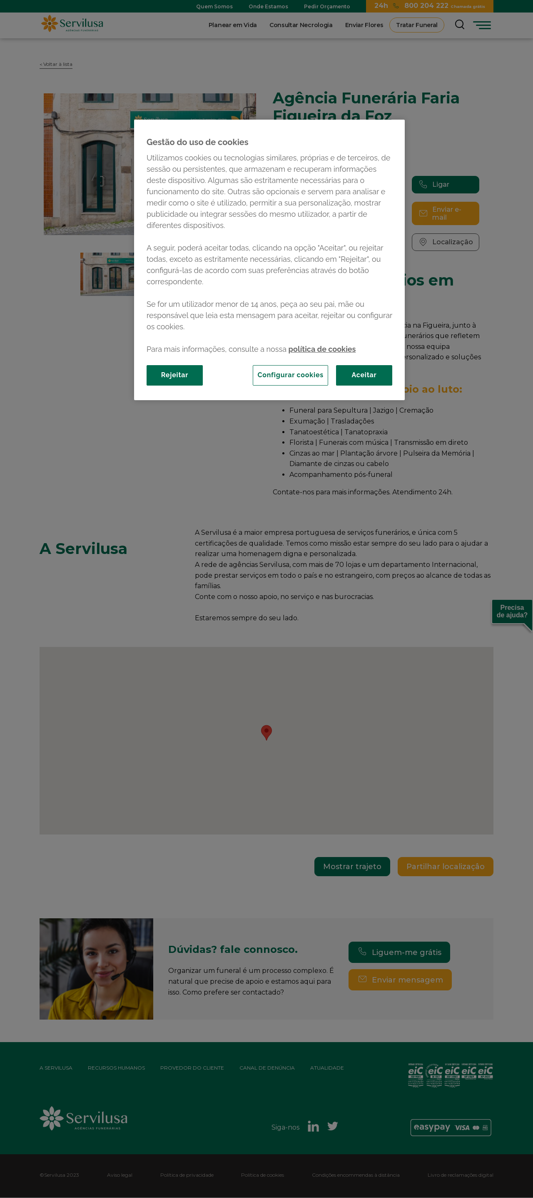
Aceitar (363, 375)
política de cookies (322, 349)
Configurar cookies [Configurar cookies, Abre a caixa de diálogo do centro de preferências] (290, 375)
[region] (269, 260)
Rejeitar (175, 375)
